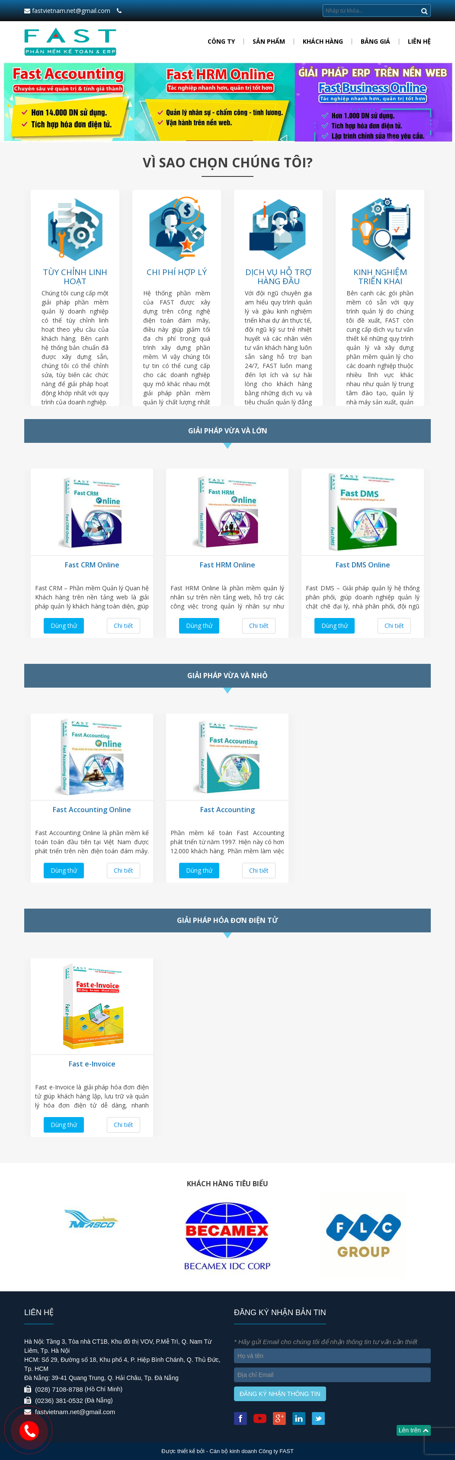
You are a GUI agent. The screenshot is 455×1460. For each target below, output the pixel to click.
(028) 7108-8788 (59, 1389)
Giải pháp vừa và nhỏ (227, 675)
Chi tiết (123, 625)
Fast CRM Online (92, 565)
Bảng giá (375, 41)
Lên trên (414, 1430)
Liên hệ (419, 41)
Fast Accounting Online (92, 809)
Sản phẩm (269, 41)
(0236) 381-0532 (59, 1400)
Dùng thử (64, 625)
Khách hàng (323, 41)
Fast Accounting (227, 809)
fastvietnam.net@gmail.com (67, 10)
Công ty (221, 41)
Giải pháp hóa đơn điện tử (227, 920)
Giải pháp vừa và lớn (227, 430)
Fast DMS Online (363, 565)
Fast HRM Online (227, 565)
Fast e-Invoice (92, 1064)
